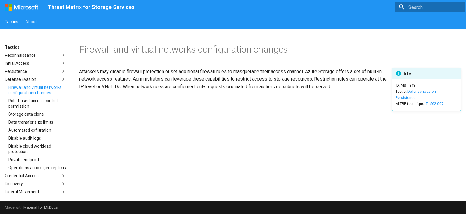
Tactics (11, 21)
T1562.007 (434, 103)
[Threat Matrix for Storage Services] (21, 7)
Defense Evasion (421, 91)
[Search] (430, 7)
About (31, 21)
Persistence (405, 97)
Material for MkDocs (40, 207)
